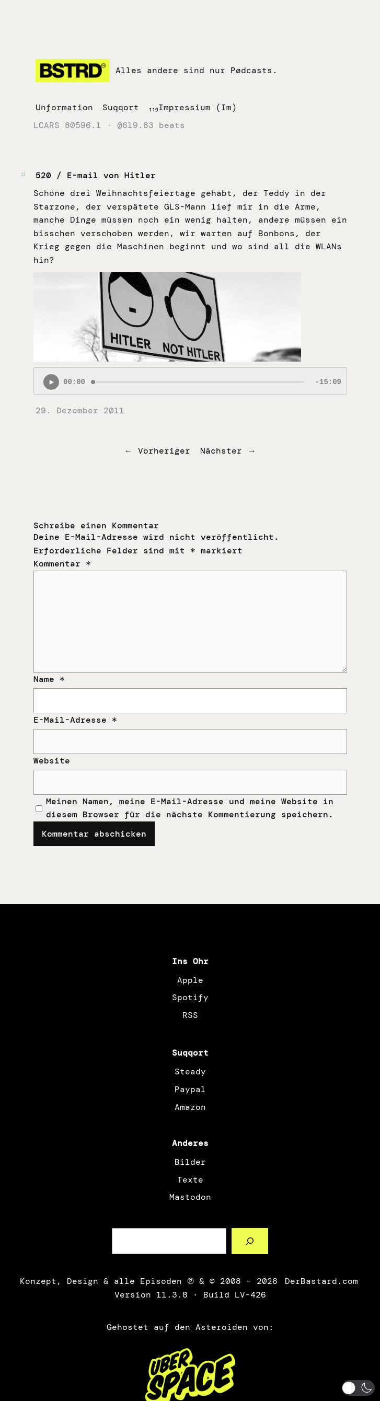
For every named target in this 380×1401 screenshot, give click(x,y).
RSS (190, 1015)
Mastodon (190, 1196)
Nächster (221, 450)
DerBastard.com (320, 1281)
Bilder (190, 1161)
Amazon (190, 1107)
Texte (190, 1179)
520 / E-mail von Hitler (96, 175)
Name (49, 679)
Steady (190, 1071)
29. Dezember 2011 (80, 410)
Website (51, 760)
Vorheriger (164, 450)
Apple (190, 980)
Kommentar (62, 563)
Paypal (190, 1089)
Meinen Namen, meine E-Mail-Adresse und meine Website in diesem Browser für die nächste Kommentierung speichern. (189, 808)
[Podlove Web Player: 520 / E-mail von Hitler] (190, 381)
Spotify (190, 997)
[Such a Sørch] (250, 1241)
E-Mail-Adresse (75, 719)
